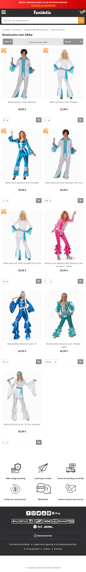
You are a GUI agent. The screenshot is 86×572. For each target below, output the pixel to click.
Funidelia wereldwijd (19, 544)
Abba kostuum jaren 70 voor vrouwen (22, 424)
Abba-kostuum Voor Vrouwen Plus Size (22, 263)
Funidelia (6, 29)
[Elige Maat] (6, 120)
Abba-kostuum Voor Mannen (22, 102)
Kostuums (16, 29)
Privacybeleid (32, 548)
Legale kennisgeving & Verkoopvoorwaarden (55, 544)
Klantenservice (43, 535)
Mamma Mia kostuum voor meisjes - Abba (64, 345)
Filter (6, 41)
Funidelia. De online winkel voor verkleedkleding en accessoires (42, 12)
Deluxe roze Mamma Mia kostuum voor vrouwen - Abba (64, 265)
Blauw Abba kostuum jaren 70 (22, 343)
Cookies (46, 548)
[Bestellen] (39, 120)
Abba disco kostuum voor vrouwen (22, 182)
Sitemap (58, 548)
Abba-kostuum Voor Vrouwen (64, 102)
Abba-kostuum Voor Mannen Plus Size (64, 182)
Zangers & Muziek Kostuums (36, 29)
